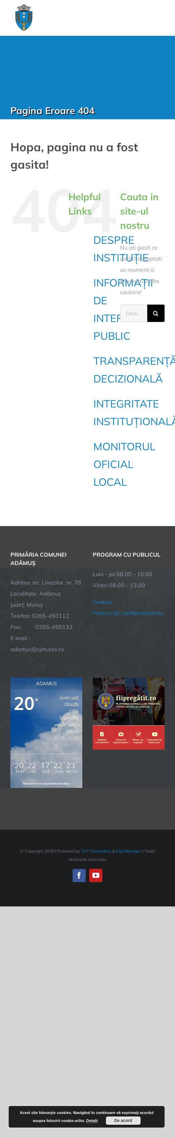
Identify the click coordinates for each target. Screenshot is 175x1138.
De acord (123, 1120)
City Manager (128, 851)
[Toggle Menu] (160, 17)
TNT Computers (96, 851)
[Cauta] (156, 313)
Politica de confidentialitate (128, 613)
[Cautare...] (133, 313)
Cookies (102, 601)
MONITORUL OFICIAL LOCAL (124, 464)
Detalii (92, 1121)
